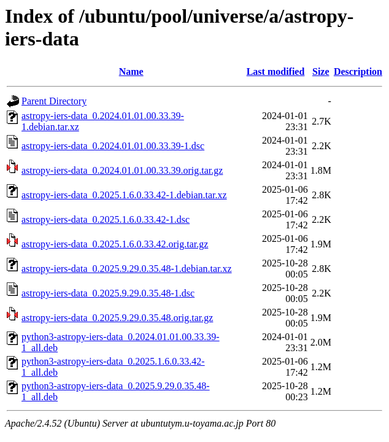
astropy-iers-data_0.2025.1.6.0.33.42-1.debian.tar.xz (124, 195)
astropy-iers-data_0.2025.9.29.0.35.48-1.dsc (107, 293)
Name (131, 71)
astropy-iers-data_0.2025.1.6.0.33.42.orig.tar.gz (114, 244)
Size (320, 71)
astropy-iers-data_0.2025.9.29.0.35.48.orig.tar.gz (117, 317)
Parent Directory (54, 101)
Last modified (276, 71)
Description (358, 71)
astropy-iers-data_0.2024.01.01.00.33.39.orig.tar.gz (122, 170)
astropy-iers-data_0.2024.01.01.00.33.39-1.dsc (112, 146)
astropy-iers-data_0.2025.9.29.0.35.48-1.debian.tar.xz (126, 268)
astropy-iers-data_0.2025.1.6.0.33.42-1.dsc (105, 219)
